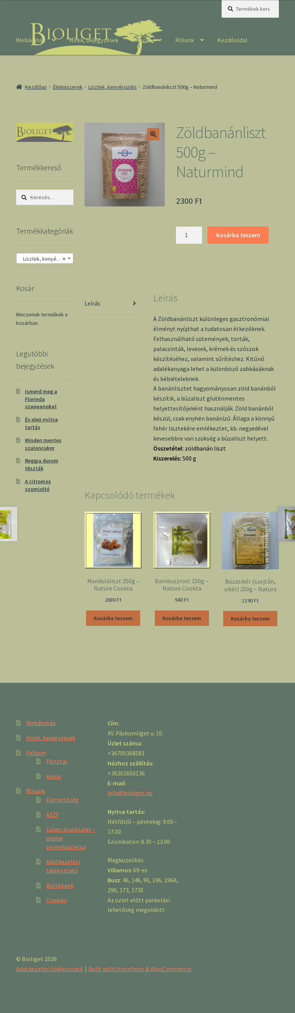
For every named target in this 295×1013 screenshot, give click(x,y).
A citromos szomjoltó (38, 485)
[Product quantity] (189, 235)
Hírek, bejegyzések (93, 40)
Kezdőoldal (232, 40)
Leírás (92, 303)
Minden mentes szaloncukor (43, 444)
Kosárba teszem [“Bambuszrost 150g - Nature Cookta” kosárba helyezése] (181, 618)
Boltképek (60, 885)
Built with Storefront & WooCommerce (139, 969)
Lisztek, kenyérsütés (112, 86)
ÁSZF (52, 814)
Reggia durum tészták (41, 464)
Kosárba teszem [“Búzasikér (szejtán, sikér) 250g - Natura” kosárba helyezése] (250, 618)
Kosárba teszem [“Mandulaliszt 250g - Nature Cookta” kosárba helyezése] (113, 618)
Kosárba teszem (238, 235)
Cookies (56, 900)
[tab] (113, 304)
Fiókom (142, 40)
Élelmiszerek (68, 86)
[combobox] (44, 258)
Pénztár (57, 761)
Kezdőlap (36, 86)
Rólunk (184, 40)
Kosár (53, 776)
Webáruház (31, 40)
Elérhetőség (62, 799)
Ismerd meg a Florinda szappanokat (41, 399)
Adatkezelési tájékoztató (49, 969)
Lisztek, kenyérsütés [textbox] (45, 258)
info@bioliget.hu (130, 793)
